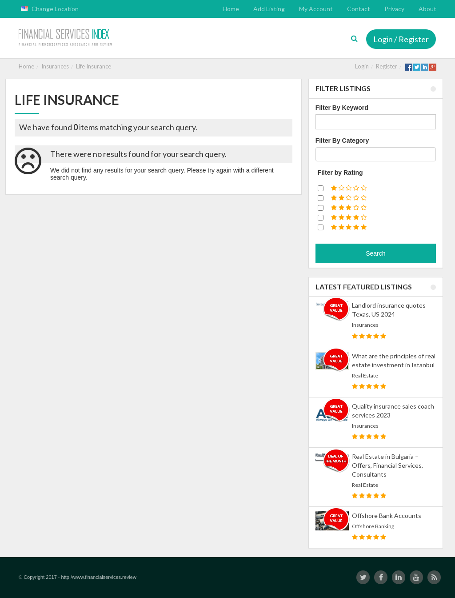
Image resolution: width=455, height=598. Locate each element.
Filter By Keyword (341, 107)
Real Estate (365, 375)
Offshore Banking (373, 526)
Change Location (50, 8)
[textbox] (320, 154)
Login (362, 66)
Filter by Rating (340, 172)
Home (26, 66)
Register (386, 66)
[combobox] (375, 154)
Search (375, 253)
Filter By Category (342, 140)
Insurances (55, 66)
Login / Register (401, 39)
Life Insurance (93, 66)
